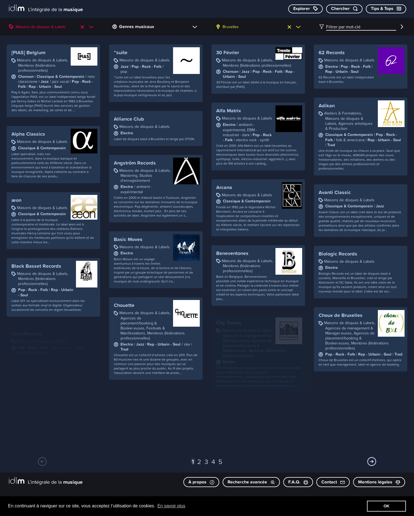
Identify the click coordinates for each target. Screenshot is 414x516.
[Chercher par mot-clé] (344, 8)
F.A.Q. (298, 482)
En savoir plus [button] (171, 505)
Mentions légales (379, 482)
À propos (201, 482)
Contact (333, 482)
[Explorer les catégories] (305, 8)
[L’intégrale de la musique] (46, 8)
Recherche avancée (251, 482)
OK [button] (386, 506)
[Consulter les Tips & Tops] (386, 8)
